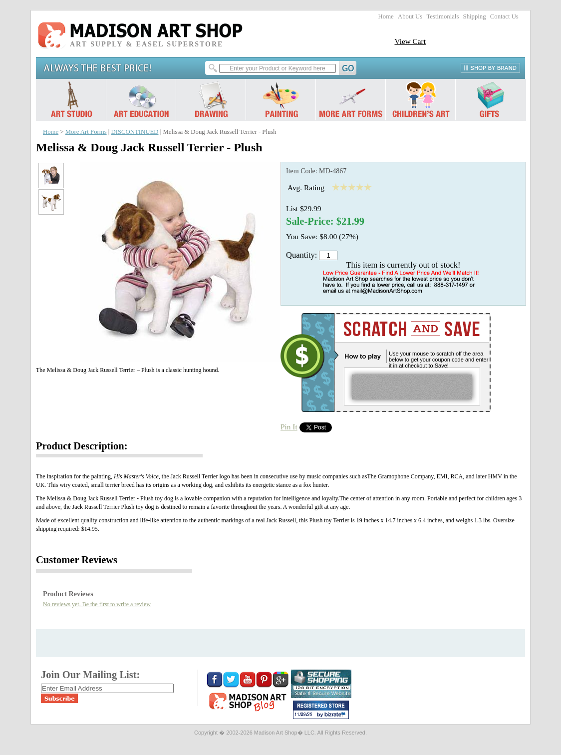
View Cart (410, 41)
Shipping (474, 16)
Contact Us (504, 16)
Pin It (288, 426)
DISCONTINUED (135, 131)
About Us (410, 16)
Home (386, 16)
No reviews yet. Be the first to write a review (97, 604)
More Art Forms (86, 131)
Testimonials (442, 16)
